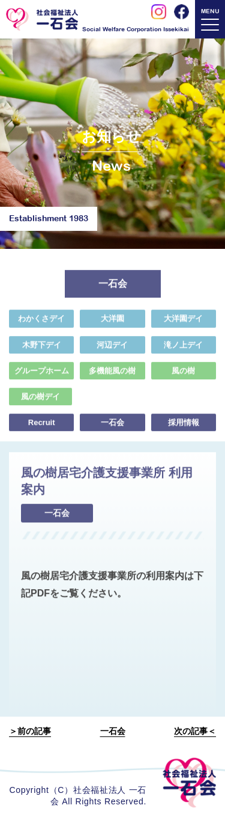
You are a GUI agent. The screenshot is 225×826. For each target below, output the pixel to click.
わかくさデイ (41, 321)
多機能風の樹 (112, 373)
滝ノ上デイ (183, 347)
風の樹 (183, 373)
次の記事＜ (195, 731)
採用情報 (183, 425)
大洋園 (112, 321)
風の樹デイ (40, 400)
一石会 (112, 425)
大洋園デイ (183, 321)
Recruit (41, 425)
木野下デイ (41, 347)
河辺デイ (112, 347)
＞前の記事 (30, 731)
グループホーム (41, 373)
